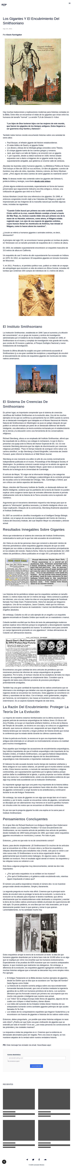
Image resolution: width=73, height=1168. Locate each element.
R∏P (4, 4)
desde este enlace (42, 181)
